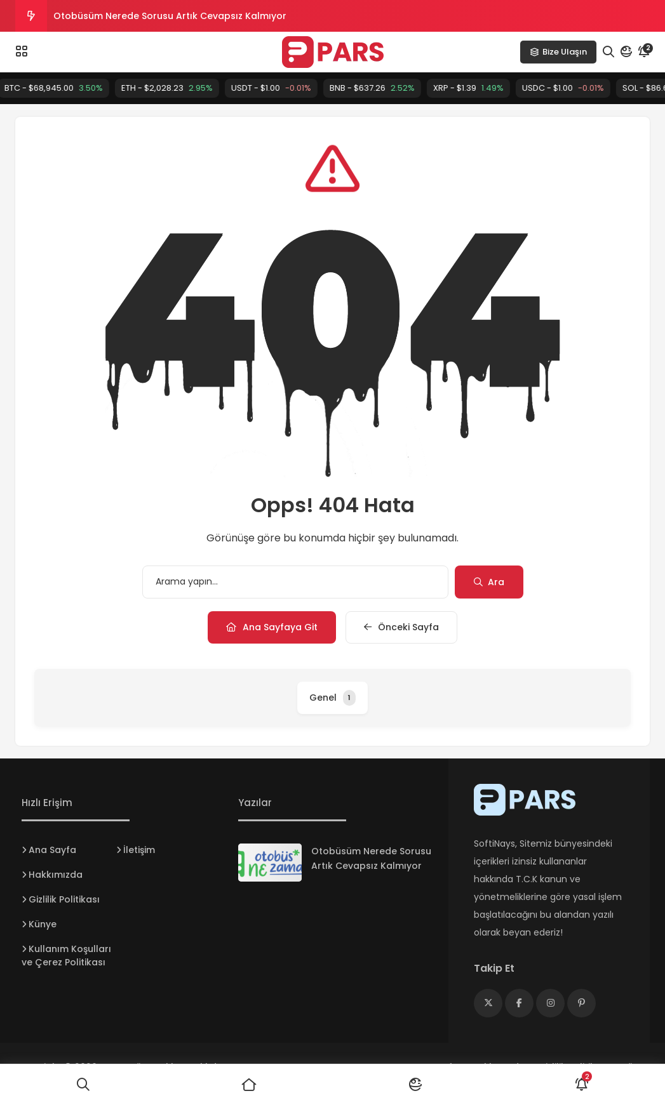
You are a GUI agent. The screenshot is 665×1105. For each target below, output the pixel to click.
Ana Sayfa (52, 850)
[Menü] (21, 51)
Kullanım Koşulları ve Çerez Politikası (66, 956)
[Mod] (626, 52)
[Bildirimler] (582, 1084)
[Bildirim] (644, 52)
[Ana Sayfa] (249, 1084)
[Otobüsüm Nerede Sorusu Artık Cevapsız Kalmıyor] (270, 863)
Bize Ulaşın (558, 52)
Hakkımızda (56, 874)
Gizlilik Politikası (64, 899)
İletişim (139, 850)
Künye (43, 924)
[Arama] (608, 52)
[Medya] (488, 1003)
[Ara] (83, 1084)
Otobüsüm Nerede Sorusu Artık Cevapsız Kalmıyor (169, 16)
